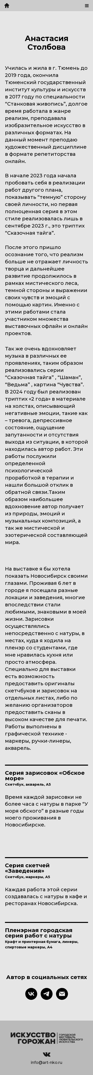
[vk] (31, 994)
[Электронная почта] (62, 994)
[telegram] (47, 994)
